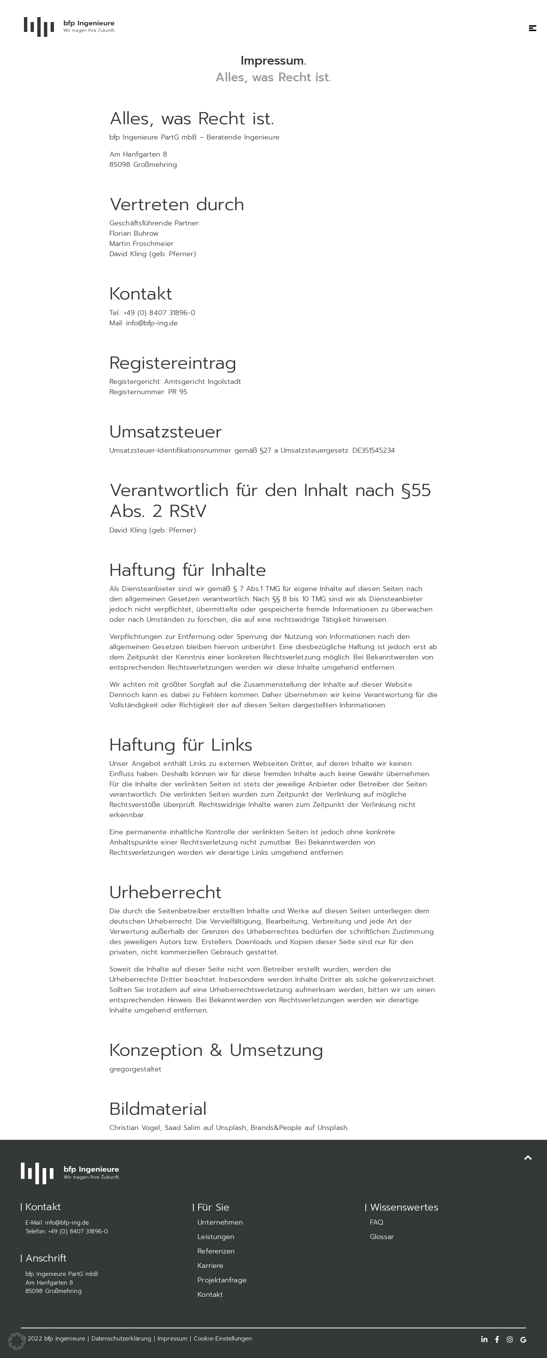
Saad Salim (183, 1127)
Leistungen (216, 1236)
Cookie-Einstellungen (223, 1338)
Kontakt (210, 1294)
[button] (16, 1341)
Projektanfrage (222, 1280)
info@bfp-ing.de (67, 1223)
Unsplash (231, 1127)
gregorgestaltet (135, 1069)
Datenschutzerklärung (121, 1338)
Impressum (172, 1338)
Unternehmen (220, 1222)
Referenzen (216, 1251)
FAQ (376, 1222)
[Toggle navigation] (529, 23)
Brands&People (276, 1127)
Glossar (382, 1236)
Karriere (210, 1265)
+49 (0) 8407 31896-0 (78, 1231)
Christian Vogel (134, 1127)
